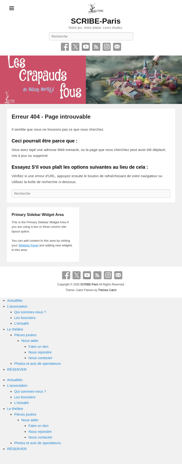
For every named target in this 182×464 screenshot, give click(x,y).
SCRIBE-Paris (96, 21)
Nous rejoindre (40, 352)
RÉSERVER (17, 369)
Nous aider (30, 341)
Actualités (15, 300)
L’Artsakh (21, 323)
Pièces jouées (25, 335)
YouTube (86, 47)
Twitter (75, 47)
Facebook (65, 47)
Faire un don (38, 346)
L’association (17, 306)
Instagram (107, 47)
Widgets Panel (28, 245)
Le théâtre (15, 329)
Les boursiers (25, 318)
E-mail (117, 47)
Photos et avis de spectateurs (37, 363)
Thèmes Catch (107, 290)
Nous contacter (40, 358)
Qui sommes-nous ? (30, 312)
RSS (96, 47)
